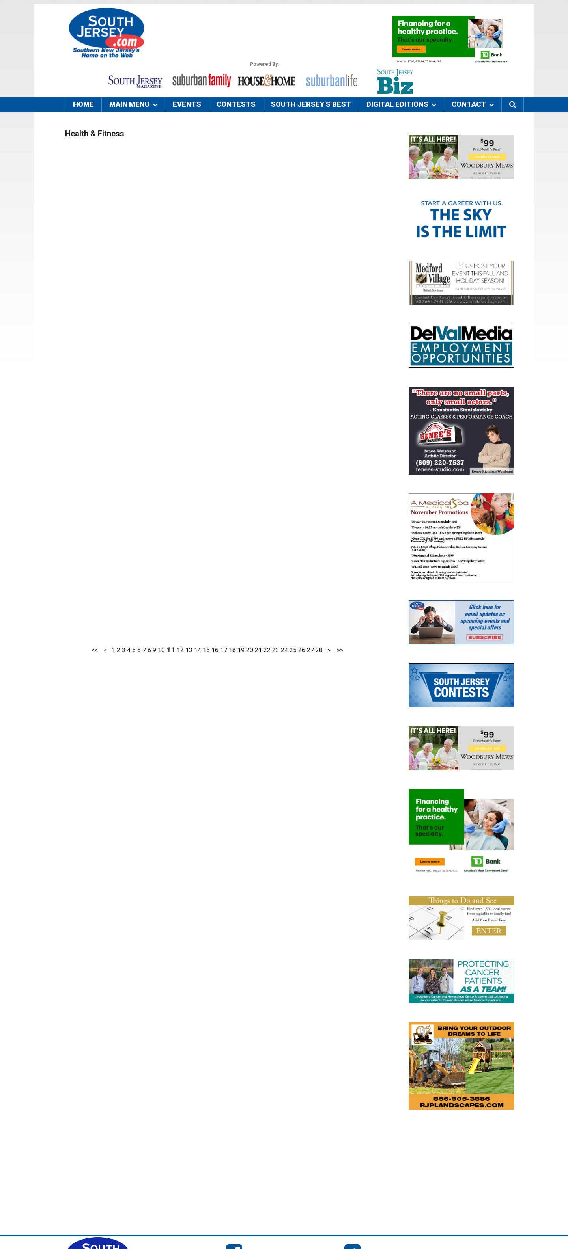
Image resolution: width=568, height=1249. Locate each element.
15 (206, 650)
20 (249, 650)
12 (180, 650)
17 (223, 650)
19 (241, 650)
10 (161, 650)
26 (301, 650)
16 (215, 650)
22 (267, 650)
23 (275, 650)
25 (293, 650)
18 (232, 650)
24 (284, 650)
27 (310, 650)
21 (258, 650)
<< (94, 650)
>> (340, 650)
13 (188, 650)
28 (319, 650)
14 (197, 650)
